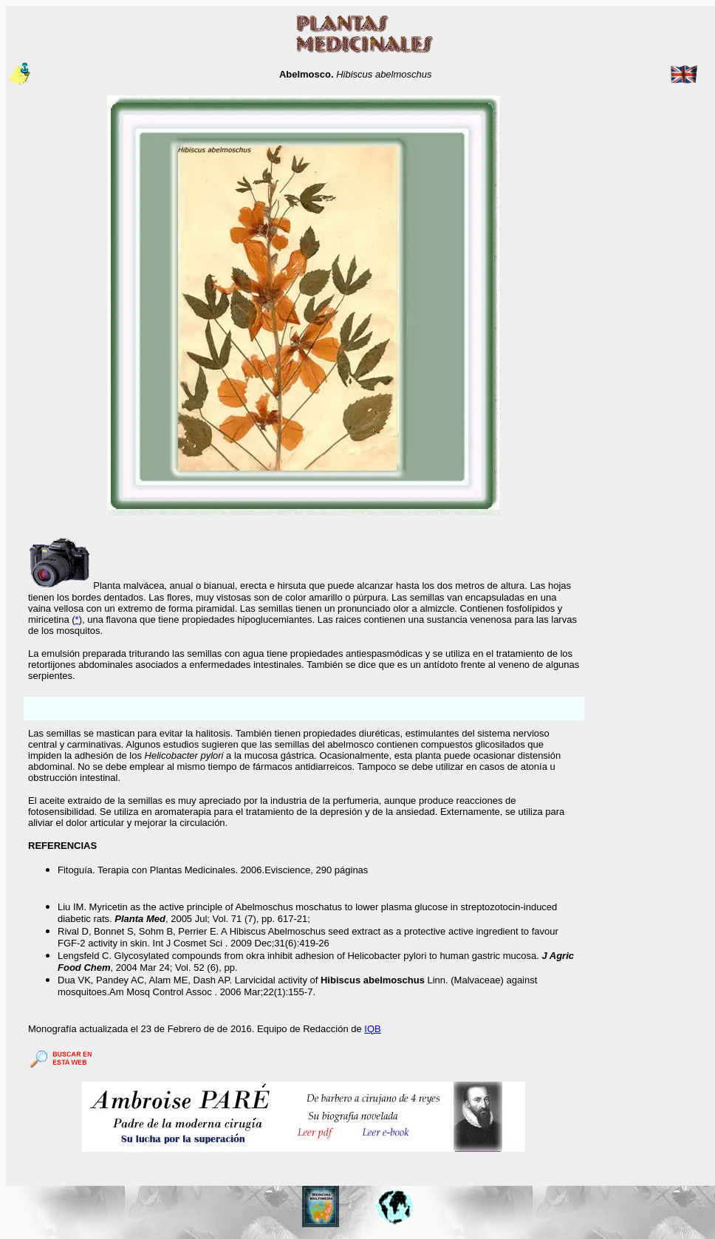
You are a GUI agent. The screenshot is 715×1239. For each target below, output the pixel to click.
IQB (372, 1028)
